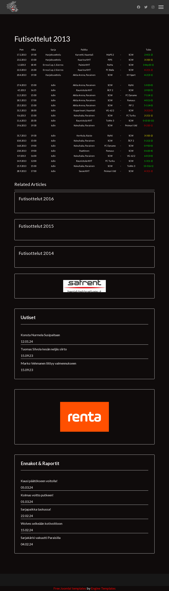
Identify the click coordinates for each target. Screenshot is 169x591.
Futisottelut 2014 (36, 253)
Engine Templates (103, 588)
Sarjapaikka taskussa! (36, 509)
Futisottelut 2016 (36, 198)
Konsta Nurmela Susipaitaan (40, 335)
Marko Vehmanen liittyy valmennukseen (48, 363)
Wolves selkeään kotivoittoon (41, 523)
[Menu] (161, 7)
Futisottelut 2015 (36, 226)
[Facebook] (138, 7)
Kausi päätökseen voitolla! (39, 481)
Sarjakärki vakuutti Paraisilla (41, 538)
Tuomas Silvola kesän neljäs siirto (44, 349)
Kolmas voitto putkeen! (37, 495)
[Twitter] (145, 7)
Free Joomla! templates (69, 588)
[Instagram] (153, 7)
